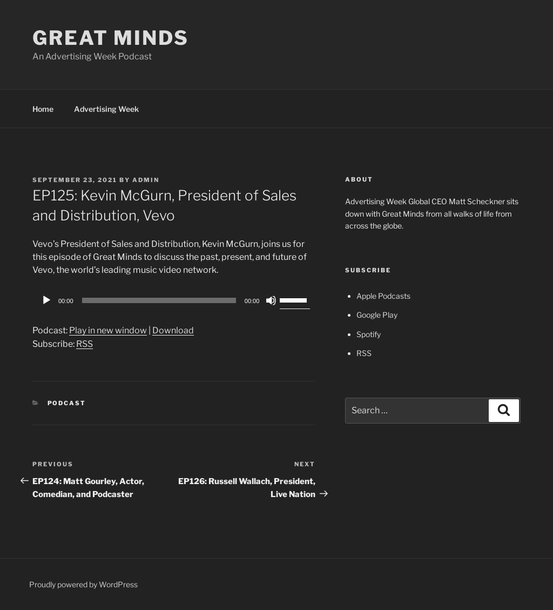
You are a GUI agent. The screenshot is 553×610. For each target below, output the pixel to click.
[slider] (159, 300)
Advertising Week (106, 108)
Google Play (376, 314)
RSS (84, 344)
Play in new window (108, 330)
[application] (173, 300)
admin (145, 180)
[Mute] (271, 300)
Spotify (368, 334)
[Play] (46, 300)
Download (173, 330)
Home (42, 108)
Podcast (67, 403)
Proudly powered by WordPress (83, 584)
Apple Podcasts (383, 295)
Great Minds (110, 38)
